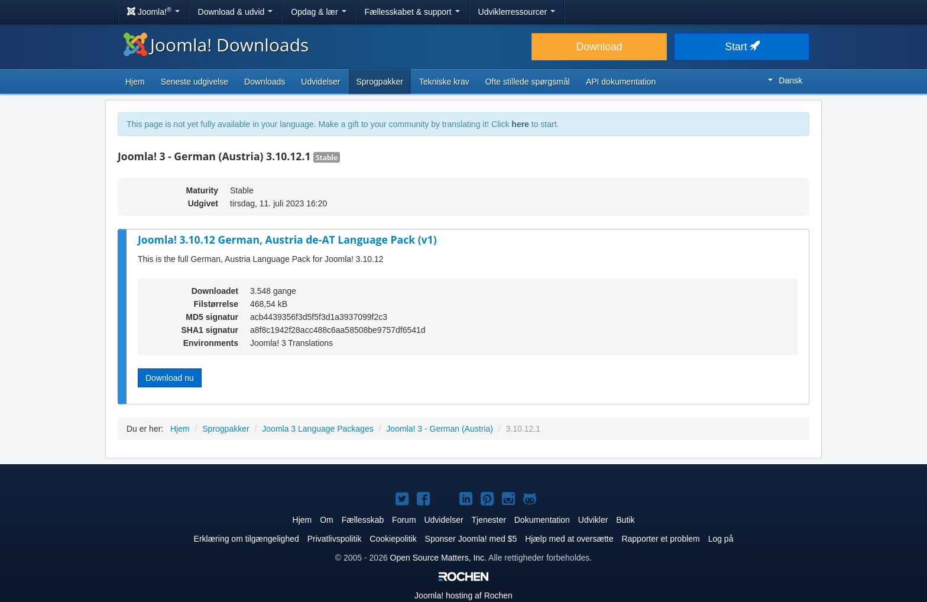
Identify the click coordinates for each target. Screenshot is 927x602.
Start (742, 47)
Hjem (135, 81)
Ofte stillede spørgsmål (527, 81)
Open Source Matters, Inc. (438, 557)
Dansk (785, 80)
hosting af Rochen (463, 595)
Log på (721, 538)
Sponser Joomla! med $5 (471, 538)
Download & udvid (235, 12)
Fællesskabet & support (412, 12)
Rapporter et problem (660, 538)
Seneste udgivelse (194, 81)
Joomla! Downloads (216, 45)
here (520, 124)
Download (599, 47)
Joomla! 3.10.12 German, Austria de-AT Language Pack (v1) (287, 239)
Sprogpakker (379, 81)
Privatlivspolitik (334, 538)
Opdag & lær (318, 12)
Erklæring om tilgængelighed (246, 538)
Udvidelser (320, 81)
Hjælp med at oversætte (569, 538)
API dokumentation (621, 81)
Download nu (169, 378)
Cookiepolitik (392, 538)
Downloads (264, 81)
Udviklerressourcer (517, 12)
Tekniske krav (444, 81)
